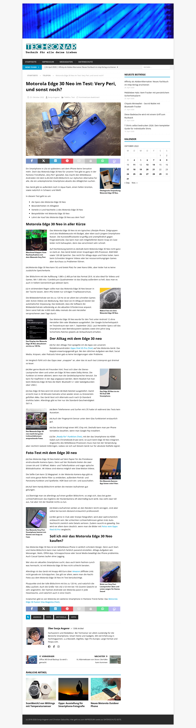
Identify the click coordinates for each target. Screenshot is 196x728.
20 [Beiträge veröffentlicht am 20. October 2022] (147, 169)
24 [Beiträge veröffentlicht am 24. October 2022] (128, 174)
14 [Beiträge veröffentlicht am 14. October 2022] (154, 164)
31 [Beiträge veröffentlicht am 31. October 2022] (128, 178)
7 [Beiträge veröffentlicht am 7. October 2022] (153, 160)
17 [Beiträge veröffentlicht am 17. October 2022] (128, 169)
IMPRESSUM (90, 719)
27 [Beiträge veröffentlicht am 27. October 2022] (147, 174)
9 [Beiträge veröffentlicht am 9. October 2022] (166, 160)
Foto (48, 617)
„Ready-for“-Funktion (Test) (69, 436)
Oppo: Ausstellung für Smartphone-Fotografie (71, 705)
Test (73, 97)
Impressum (48, 61)
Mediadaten (66, 61)
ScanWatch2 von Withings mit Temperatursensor (40, 705)
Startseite (30, 61)
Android (37, 617)
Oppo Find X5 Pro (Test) (81, 348)
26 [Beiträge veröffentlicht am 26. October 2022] (141, 174)
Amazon (76, 571)
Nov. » (134, 182)
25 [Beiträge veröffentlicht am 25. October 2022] (134, 174)
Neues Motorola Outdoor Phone (105, 705)
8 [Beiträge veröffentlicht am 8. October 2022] (160, 160)
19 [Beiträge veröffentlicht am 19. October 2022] (141, 169)
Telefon (67, 97)
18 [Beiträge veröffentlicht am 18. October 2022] (134, 169)
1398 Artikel (78, 628)
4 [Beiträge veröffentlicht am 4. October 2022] (134, 160)
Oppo (73, 617)
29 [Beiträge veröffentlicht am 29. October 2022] (160, 174)
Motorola (61, 617)
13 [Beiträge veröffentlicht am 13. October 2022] (147, 164)
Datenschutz (85, 61)
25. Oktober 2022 (37, 97)
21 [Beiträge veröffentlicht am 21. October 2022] (154, 169)
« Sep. (127, 182)
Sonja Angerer (54, 97)
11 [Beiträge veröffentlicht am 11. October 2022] (134, 164)
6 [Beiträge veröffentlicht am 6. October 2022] (147, 160)
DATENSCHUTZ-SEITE (112, 719)
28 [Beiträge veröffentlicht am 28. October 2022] (154, 174)
